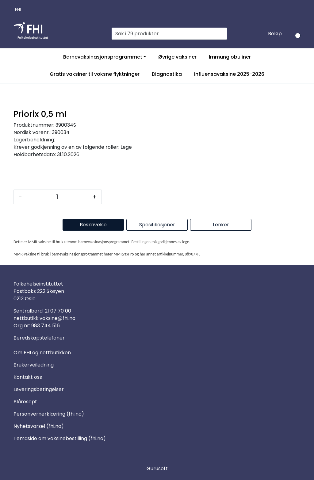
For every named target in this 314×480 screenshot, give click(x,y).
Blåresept (25, 401)
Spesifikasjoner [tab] (157, 224)
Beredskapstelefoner (39, 337)
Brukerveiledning (33, 364)
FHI (18, 9)
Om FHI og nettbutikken (42, 352)
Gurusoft (157, 468)
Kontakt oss (27, 377)
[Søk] (166, 34)
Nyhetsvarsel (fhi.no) (38, 426)
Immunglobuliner (230, 56)
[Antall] (57, 197)
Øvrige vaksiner (177, 56)
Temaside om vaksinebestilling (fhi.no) (59, 438)
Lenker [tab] (221, 224)
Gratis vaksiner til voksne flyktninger (95, 74)
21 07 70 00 (58, 310)
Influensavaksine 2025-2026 (229, 74)
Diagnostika (167, 74)
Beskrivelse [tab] (93, 224)
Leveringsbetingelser (38, 389)
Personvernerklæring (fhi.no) (48, 413)
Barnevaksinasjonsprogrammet (102, 56)
